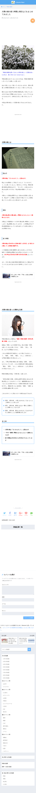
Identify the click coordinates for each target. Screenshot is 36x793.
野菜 (4, 776)
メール (4, 604)
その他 (4, 784)
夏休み (4, 729)
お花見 (4, 698)
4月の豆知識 (6, 664)
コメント (5, 584)
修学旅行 (5, 740)
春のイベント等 (6, 689)
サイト (4, 611)
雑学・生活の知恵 (7, 767)
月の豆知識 (5, 655)
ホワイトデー (6, 695)
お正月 (4, 684)
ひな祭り (5, 692)
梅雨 (4, 720)
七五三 (4, 746)
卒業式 (4, 701)
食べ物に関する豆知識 (8, 773)
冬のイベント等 (6, 681)
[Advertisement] (18, 34)
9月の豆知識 (6, 678)
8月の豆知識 (6, 675)
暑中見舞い (6, 726)
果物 (4, 779)
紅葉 (4, 748)
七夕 (4, 723)
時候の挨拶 (12, 520)
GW (4, 709)
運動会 (4, 737)
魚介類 (4, 782)
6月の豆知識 (6, 669)
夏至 (4, 718)
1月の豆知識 (6, 658)
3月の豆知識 (6, 661)
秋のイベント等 (6, 734)
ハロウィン (6, 751)
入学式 (4, 706)
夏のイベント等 (6, 715)
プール (4, 731)
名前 (3, 597)
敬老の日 (5, 743)
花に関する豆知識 (7, 757)
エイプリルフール (7, 703)
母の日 (4, 712)
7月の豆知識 (6, 672)
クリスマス (6, 686)
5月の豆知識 (6, 667)
